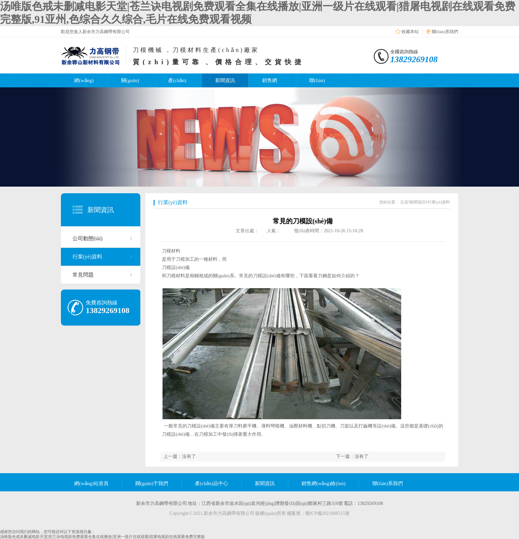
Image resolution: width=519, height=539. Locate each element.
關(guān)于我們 (151, 483)
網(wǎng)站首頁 (91, 483)
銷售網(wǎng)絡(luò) (324, 483)
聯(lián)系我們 (445, 31)
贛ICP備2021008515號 (327, 513)
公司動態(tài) (87, 238)
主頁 (404, 202)
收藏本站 (410, 31)
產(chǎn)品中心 (211, 483)
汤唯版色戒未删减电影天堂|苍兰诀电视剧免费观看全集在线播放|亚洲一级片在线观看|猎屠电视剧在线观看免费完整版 (102, 536)
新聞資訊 (225, 80)
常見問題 (83, 275)
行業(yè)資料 (87, 256)
